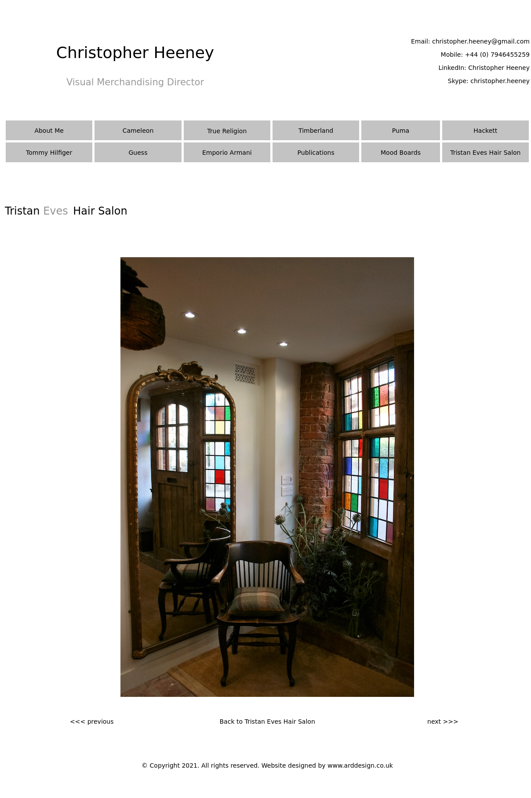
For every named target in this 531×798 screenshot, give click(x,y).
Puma (400, 130)
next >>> (442, 721)
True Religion (227, 131)
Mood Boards (401, 152)
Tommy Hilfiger (49, 152)
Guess (138, 152)
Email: (421, 41)
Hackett (485, 130)
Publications (316, 152)
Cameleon (138, 130)
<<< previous (92, 721)
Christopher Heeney (499, 67)
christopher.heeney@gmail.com (481, 41)
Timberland (315, 130)
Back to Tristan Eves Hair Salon (267, 721)
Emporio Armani (227, 152)
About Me (49, 130)
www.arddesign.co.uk (360, 765)
